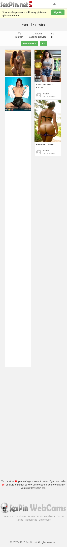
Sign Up (57, 12)
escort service (49, 96)
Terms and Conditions (14, 516)
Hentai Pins (31, 519)
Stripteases (45, 519)
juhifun (46, 94)
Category (37, 35)
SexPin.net (31, 542)
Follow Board (29, 43)
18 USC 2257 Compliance (41, 516)
